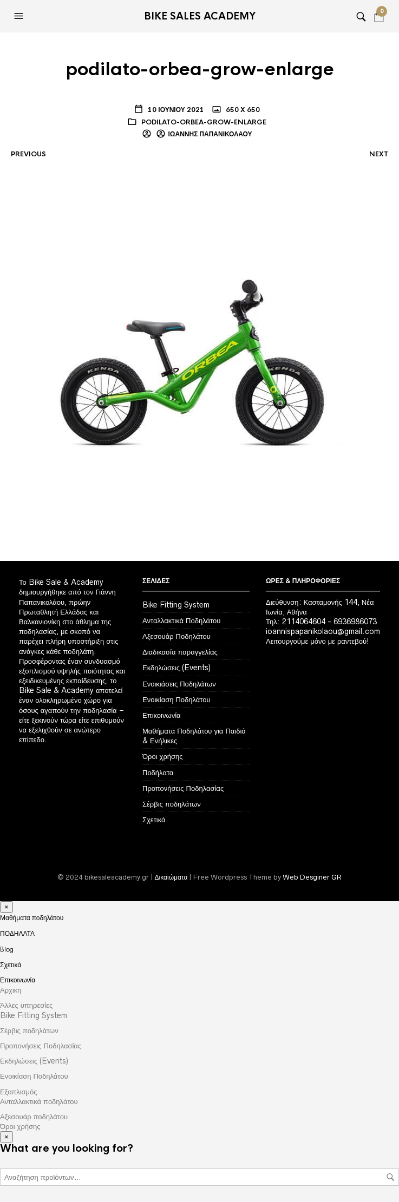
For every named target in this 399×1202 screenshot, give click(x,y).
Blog (7, 949)
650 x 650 (242, 109)
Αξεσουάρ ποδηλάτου (34, 1116)
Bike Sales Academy (200, 16)
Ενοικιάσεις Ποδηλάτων (179, 683)
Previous (28, 154)
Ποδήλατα (157, 772)
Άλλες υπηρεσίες (26, 1005)
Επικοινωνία (161, 715)
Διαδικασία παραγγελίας (180, 652)
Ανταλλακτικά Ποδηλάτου (181, 620)
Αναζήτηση (390, 1177)
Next (378, 154)
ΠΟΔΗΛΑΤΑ (17, 933)
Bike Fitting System (176, 604)
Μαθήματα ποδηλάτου (31, 918)
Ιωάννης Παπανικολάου (210, 134)
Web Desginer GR (312, 877)
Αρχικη (11, 990)
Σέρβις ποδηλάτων (171, 804)
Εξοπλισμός (18, 1091)
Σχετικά (154, 819)
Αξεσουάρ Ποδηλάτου (176, 636)
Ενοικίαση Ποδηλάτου (176, 699)
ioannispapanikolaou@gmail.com (323, 631)
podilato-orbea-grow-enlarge (203, 122)
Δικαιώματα (171, 877)
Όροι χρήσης (162, 756)
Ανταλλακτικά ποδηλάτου (39, 1101)
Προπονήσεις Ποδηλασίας (183, 788)
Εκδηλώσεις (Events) (176, 667)
